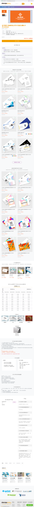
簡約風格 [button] (6, 463)
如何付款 (13, 504)
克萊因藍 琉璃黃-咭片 (21, 132)
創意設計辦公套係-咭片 (21, 110)
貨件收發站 (19, 505)
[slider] (8, 37)
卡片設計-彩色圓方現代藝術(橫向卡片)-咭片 (25, 209)
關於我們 (18, 504)
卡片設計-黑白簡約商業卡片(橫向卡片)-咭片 (25, 154)
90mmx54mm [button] (18, 463)
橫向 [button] (22, 463)
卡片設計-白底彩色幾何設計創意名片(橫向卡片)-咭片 (25, 187)
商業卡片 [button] (10, 463)
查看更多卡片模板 (17, 162)
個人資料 (24, 504)
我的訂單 (24, 505)
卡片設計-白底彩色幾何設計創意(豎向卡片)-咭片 (9, 187)
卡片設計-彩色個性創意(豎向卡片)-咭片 (8, 231)
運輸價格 (13, 505)
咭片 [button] (14, 463)
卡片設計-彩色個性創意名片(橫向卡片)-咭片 (25, 231)
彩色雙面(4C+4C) (17, 286)
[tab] (4, 11)
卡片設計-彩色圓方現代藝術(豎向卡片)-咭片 (9, 209)
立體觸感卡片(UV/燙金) (21, 275)
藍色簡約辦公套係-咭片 (5, 110)
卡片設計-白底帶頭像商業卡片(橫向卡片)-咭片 (9, 154)
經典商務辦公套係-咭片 (5, 132)
